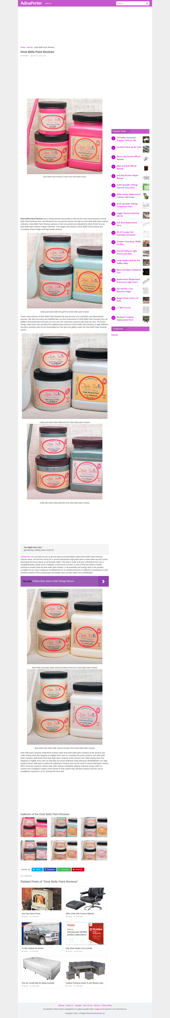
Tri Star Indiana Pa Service (33, 948)
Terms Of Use (88, 1005)
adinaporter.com (27, 557)
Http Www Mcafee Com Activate (79, 948)
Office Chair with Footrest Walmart (80, 914)
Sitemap (61, 1005)
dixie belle (28, 876)
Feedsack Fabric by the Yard (129, 147)
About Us (97, 1005)
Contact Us (69, 1005)
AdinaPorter (31, 3)
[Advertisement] (85, 27)
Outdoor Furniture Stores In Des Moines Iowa (84, 983)
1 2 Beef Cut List (123, 307)
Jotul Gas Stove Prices (31, 914)
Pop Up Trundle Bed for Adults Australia (38, 983)
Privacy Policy (107, 1005)
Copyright (78, 1005)
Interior (48, 3)
